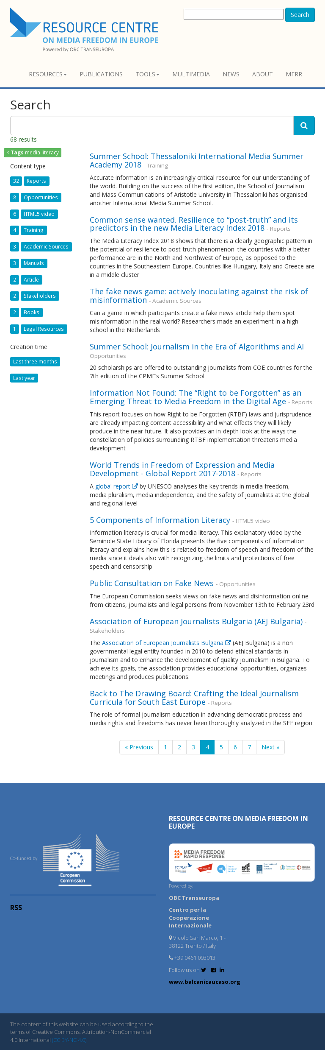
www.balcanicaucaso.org (204, 982)
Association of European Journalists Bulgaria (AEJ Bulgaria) (197, 621)
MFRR (294, 74)
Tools (147, 74)
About (262, 74)
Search (300, 15)
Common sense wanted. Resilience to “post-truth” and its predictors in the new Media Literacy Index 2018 (194, 224)
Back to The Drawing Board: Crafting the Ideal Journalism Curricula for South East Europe (194, 697)
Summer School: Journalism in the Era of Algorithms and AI (198, 346)
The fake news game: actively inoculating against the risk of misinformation (199, 295)
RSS (16, 907)
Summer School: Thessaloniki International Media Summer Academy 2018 (196, 160)
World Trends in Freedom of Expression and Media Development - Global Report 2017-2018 (182, 469)
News (231, 74)
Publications (101, 74)
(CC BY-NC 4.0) (69, 1040)
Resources (48, 74)
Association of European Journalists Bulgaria (167, 643)
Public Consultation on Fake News (152, 583)
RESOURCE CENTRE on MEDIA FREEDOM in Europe (238, 822)
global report (117, 486)
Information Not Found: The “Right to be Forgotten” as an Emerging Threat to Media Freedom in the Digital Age (195, 397)
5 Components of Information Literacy (160, 520)
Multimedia (191, 74)
